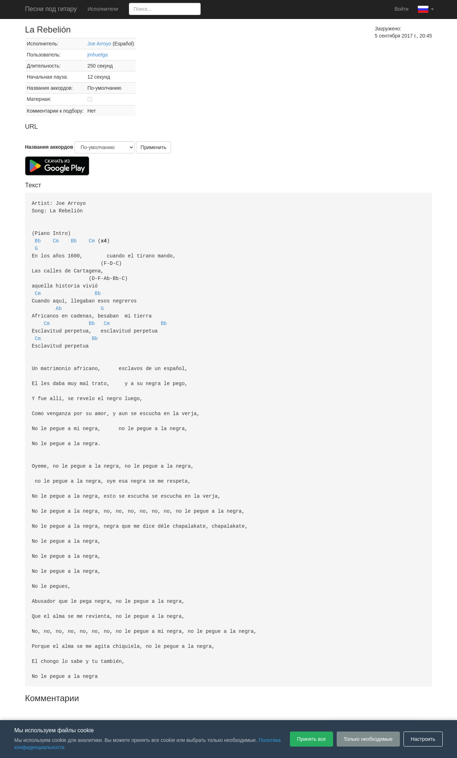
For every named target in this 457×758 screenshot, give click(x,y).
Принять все (311, 739)
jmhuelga (97, 55)
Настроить (423, 739)
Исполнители (102, 9)
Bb (38, 238)
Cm (56, 238)
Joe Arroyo (99, 43)
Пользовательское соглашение (155, 709)
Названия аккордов (49, 147)
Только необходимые (368, 739)
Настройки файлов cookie (308, 709)
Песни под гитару (51, 9)
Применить (153, 147)
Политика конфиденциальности (235, 709)
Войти (401, 9)
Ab (59, 303)
